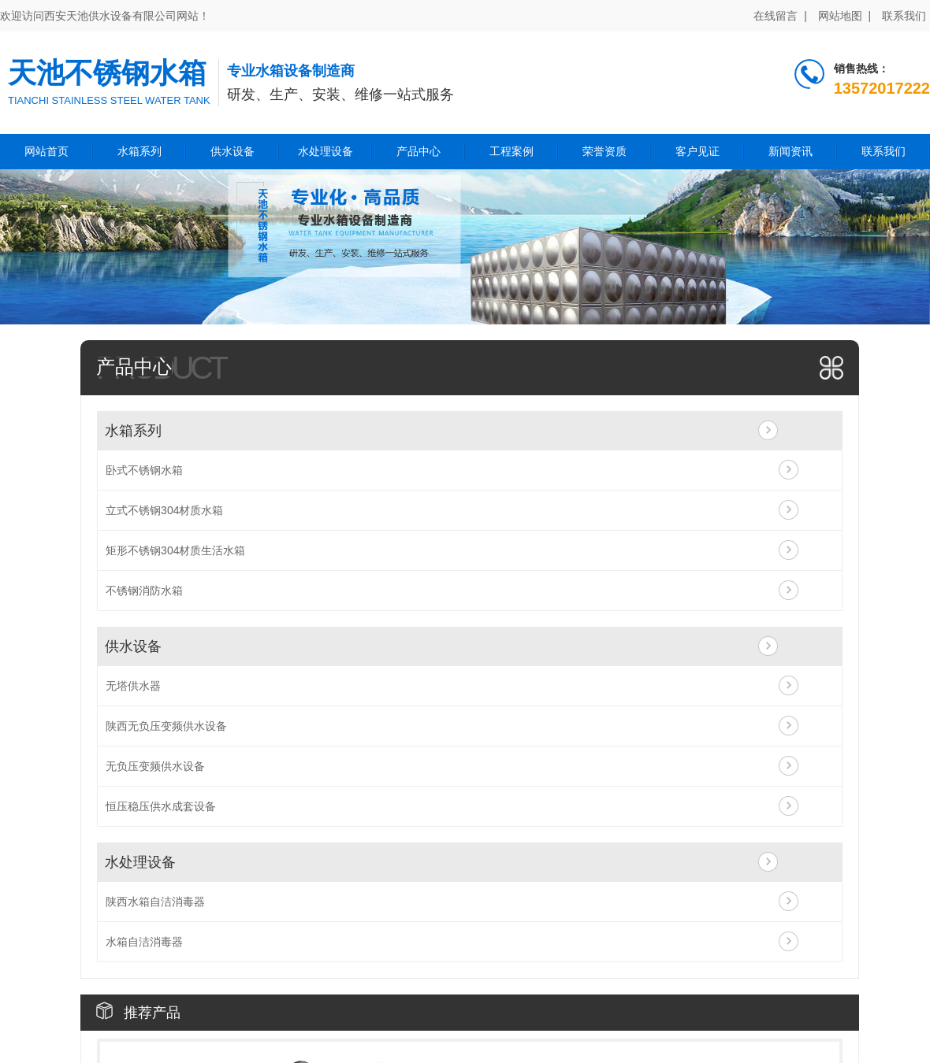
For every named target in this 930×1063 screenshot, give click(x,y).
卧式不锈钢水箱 (144, 470)
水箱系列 (139, 151)
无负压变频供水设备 (155, 766)
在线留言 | (779, 15)
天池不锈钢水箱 (107, 73)
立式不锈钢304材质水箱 (164, 510)
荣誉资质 (604, 151)
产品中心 (418, 151)
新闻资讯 (790, 151)
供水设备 (232, 151)
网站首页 (46, 151)
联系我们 (904, 15)
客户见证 (697, 151)
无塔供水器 (133, 686)
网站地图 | (844, 15)
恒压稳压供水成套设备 (161, 806)
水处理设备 (325, 151)
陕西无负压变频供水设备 (166, 726)
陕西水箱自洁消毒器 (155, 901)
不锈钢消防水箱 (144, 590)
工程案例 (511, 151)
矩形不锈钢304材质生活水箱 (175, 550)
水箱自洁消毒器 (144, 941)
